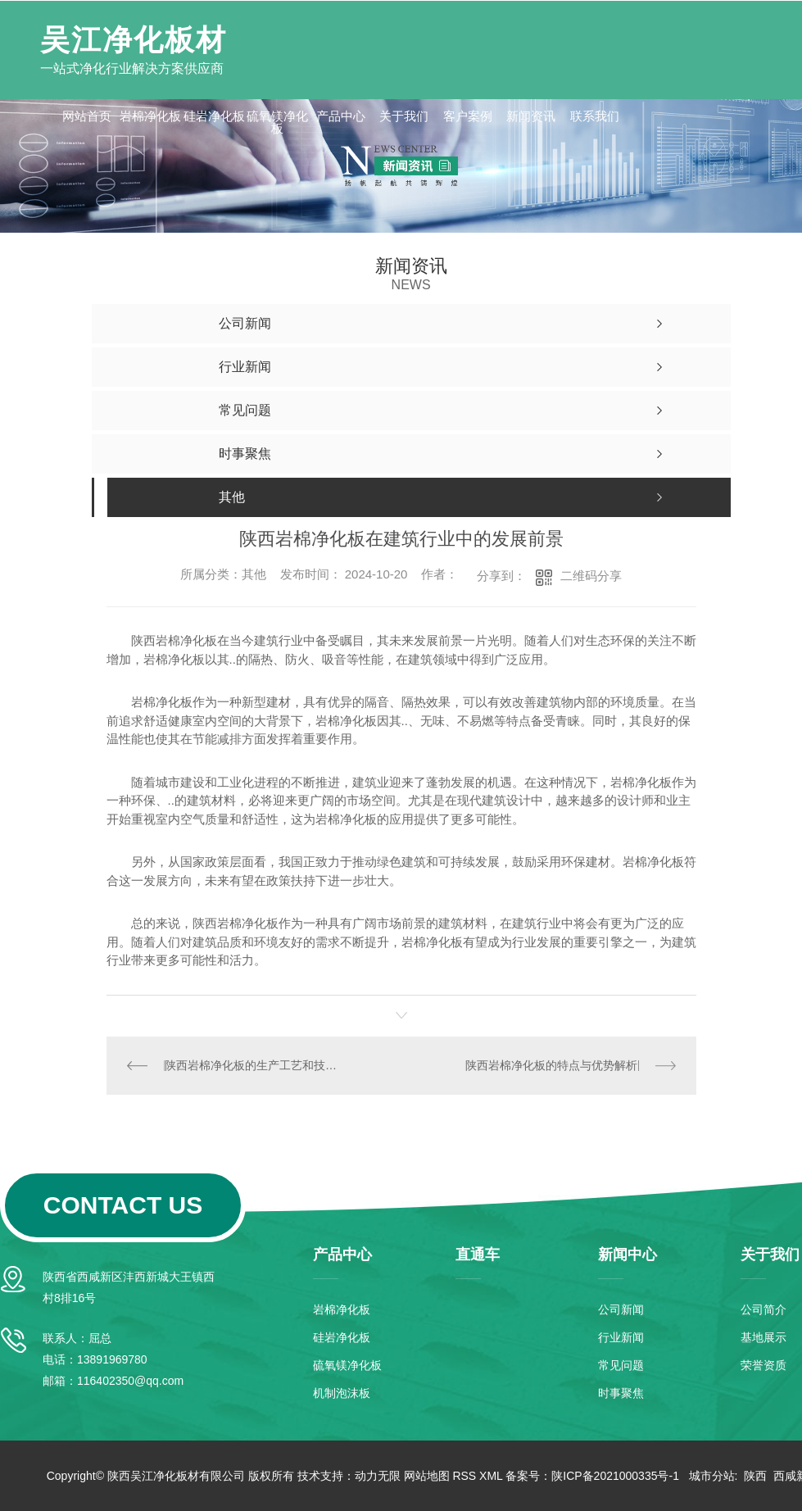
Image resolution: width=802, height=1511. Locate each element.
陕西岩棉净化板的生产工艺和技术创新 (253, 1065)
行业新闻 (621, 1337)
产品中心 (340, 116)
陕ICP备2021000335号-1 (615, 1475)
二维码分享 (591, 576)
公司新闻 (621, 1309)
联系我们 (594, 116)
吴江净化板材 (133, 40)
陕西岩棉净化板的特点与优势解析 (551, 1065)
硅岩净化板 (214, 116)
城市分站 (712, 1475)
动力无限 (378, 1475)
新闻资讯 (530, 116)
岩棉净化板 (150, 116)
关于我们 (403, 116)
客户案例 (467, 116)
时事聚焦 (621, 1393)
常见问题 (621, 1365)
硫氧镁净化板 (277, 122)
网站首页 (86, 116)
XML (490, 1475)
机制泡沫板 (341, 1393)
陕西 (755, 1475)
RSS (464, 1475)
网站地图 (427, 1475)
